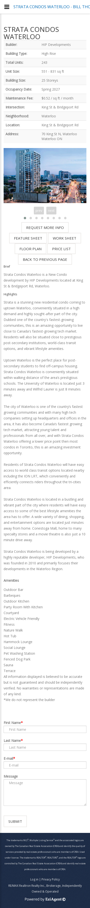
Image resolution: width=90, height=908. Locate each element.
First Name (12, 722)
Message (11, 776)
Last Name (12, 740)
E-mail (8, 758)
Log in (34, 879)
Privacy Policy (51, 879)
